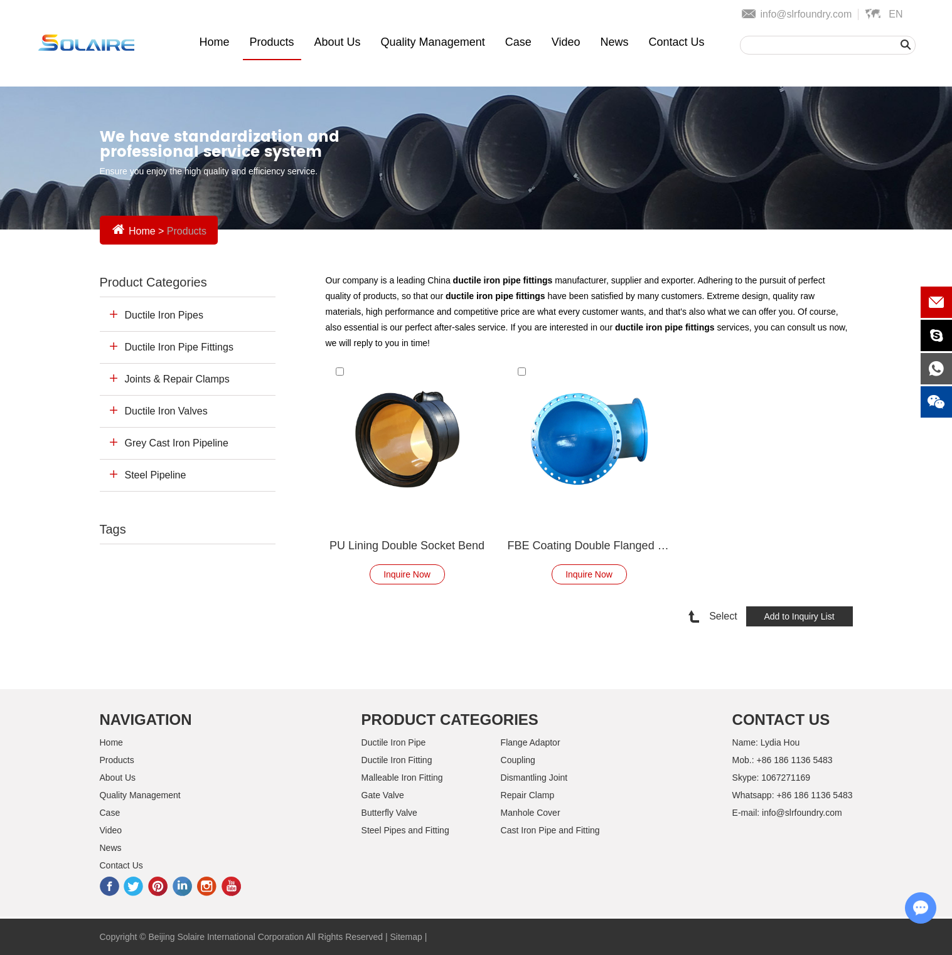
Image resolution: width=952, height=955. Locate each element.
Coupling (518, 760)
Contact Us (676, 42)
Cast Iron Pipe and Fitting (550, 830)
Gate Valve (382, 795)
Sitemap (406, 937)
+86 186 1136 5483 (814, 795)
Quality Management (433, 42)
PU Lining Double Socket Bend (406, 545)
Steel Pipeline (155, 475)
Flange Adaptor (530, 742)
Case (518, 42)
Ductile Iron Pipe (393, 742)
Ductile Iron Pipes (164, 315)
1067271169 (785, 778)
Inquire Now (407, 574)
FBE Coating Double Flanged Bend (589, 545)
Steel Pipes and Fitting (405, 830)
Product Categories (153, 282)
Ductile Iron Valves (166, 411)
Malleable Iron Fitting (402, 778)
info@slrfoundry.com (806, 14)
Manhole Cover (530, 813)
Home (214, 42)
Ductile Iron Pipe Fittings (179, 347)
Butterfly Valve (389, 813)
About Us (337, 42)
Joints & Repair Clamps (177, 379)
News (614, 42)
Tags (113, 529)
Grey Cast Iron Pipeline (176, 443)
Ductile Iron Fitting (396, 760)
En (895, 14)
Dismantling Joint (534, 778)
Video (566, 42)
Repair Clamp (528, 795)
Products (272, 42)
